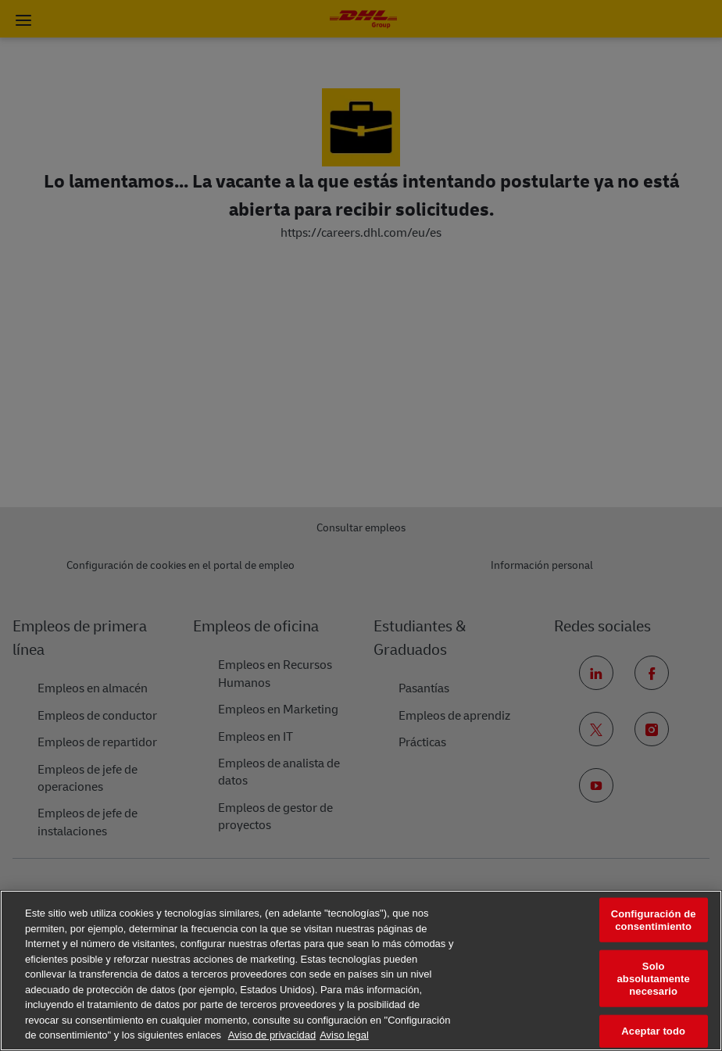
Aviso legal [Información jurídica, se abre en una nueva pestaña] (344, 1035)
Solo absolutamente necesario (653, 978)
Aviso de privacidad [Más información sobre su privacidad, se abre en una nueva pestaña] (272, 1035)
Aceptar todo (653, 1031)
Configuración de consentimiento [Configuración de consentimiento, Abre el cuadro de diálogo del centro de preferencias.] (653, 920)
